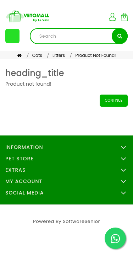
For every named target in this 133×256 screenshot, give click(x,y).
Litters (58, 55)
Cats (37, 55)
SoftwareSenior (81, 221)
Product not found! (95, 55)
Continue (113, 100)
